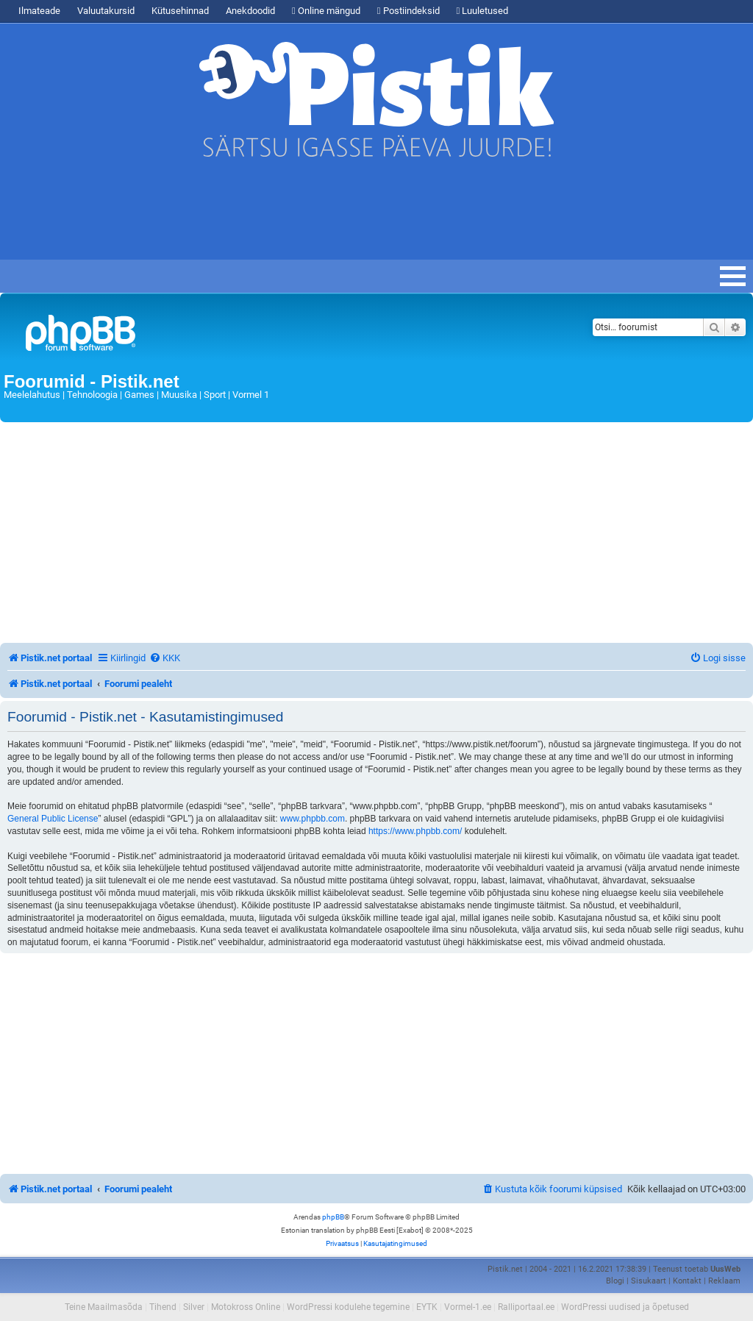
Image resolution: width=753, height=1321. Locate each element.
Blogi (615, 1281)
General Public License (52, 818)
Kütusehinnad (180, 10)
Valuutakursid (106, 10)
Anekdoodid (250, 10)
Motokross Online (245, 1307)
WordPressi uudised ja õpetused (625, 1307)
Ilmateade (39, 10)
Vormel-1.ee (467, 1307)
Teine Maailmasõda (104, 1307)
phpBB (333, 1217)
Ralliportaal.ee (526, 1307)
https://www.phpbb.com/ (415, 831)
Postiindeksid (408, 10)
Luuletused (483, 10)
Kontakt (687, 1281)
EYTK (427, 1307)
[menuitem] (164, 658)
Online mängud (326, 10)
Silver (193, 1307)
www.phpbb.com (312, 818)
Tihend (162, 1307)
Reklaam (724, 1281)
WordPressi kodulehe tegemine (348, 1307)
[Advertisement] (267, 215)
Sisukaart (648, 1281)
